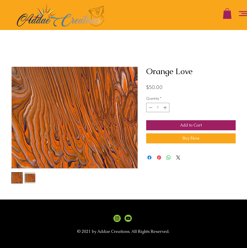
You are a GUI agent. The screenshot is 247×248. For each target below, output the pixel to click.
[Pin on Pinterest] (159, 157)
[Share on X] (178, 157)
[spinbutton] (157, 107)
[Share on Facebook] (149, 157)
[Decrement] (150, 107)
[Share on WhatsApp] (169, 157)
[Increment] (165, 107)
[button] (227, 13)
